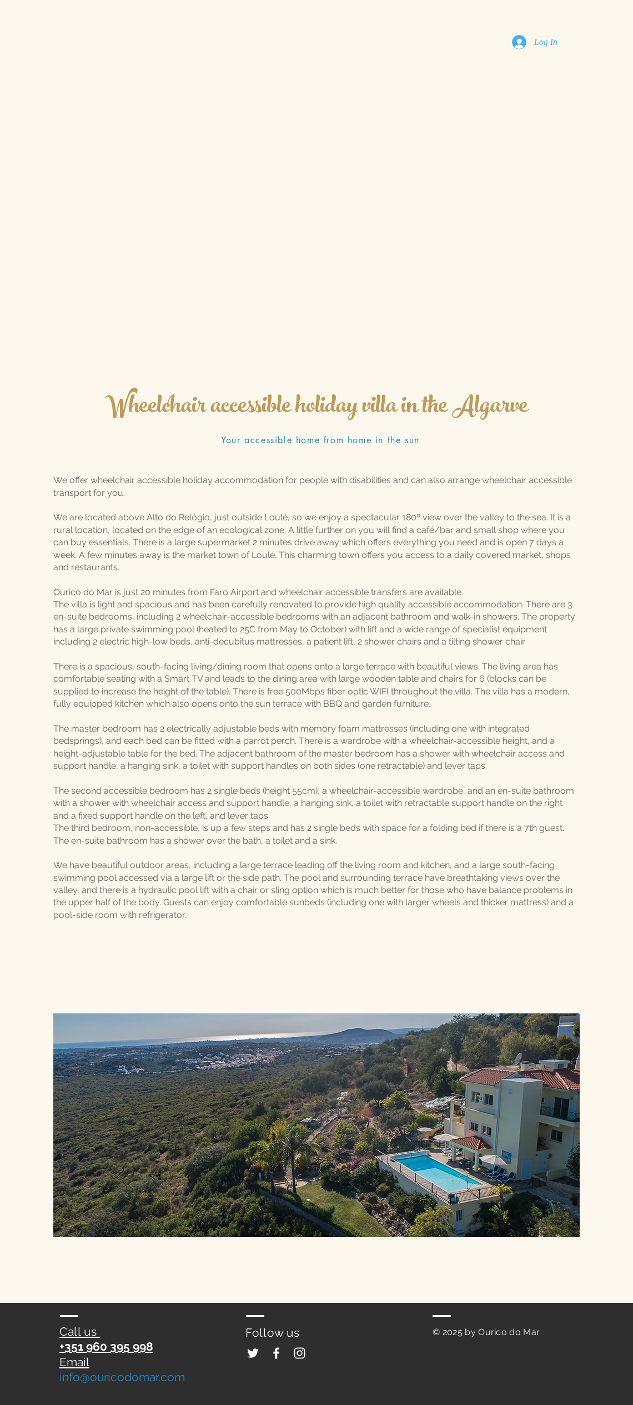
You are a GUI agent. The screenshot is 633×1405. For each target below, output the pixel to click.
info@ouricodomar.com (122, 1377)
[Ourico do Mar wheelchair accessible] (252, 1353)
